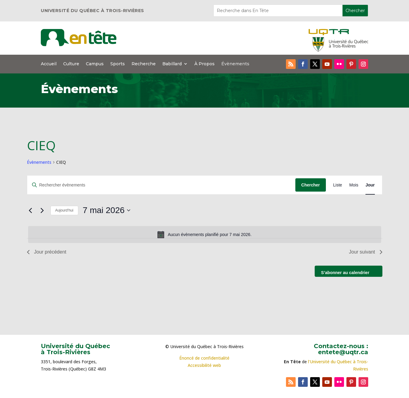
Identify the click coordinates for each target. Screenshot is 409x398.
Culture (71, 64)
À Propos (204, 64)
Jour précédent (47, 251)
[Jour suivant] (42, 210)
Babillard (172, 64)
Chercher (310, 185)
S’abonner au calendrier (345, 272)
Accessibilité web (204, 365)
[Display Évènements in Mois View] (354, 185)
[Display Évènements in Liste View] (337, 185)
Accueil (49, 64)
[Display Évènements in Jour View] (370, 185)
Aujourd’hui (64, 210)
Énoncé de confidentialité (204, 358)
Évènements (235, 64)
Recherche (143, 64)
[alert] (204, 234)
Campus (95, 64)
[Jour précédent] (30, 210)
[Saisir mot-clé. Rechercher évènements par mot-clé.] (161, 185)
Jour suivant (365, 251)
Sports (117, 64)
